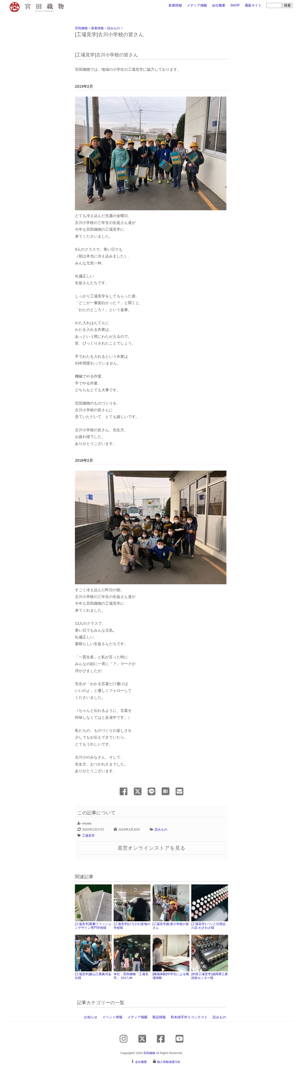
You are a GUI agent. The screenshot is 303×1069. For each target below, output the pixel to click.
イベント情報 (112, 1017)
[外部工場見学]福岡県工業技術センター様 (209, 957)
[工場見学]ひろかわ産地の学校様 (132, 906)
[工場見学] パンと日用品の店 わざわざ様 (209, 906)
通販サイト (253, 5)
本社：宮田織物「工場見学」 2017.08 (132, 957)
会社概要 (218, 5)
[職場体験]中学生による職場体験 (171, 957)
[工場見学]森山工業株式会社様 (93, 957)
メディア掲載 (197, 5)
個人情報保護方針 (169, 1062)
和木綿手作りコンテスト (189, 1017)
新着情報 (175, 5)
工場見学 (88, 835)
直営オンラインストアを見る (151, 848)
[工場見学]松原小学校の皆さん (171, 906)
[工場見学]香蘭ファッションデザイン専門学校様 (93, 906)
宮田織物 (149, 1053)
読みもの (161, 829)
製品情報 (159, 1017)
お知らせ (90, 1017)
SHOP (235, 5)
